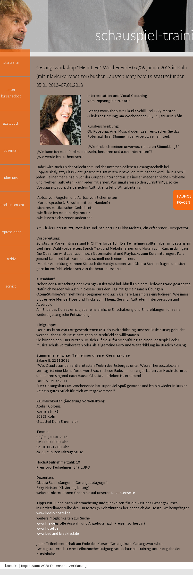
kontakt (11, 566)
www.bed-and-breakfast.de (57, 534)
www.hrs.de (45, 524)
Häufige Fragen (184, 200)
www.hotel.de (47, 529)
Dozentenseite (123, 493)
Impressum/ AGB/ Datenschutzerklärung (54, 566)
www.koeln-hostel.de (53, 514)
